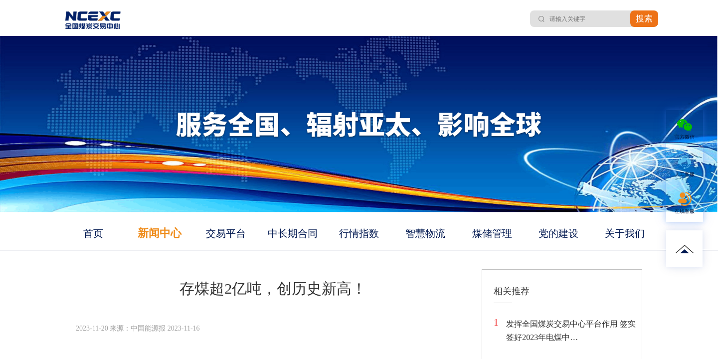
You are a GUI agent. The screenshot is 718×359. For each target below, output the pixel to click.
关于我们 (625, 233)
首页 (93, 233)
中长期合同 (293, 233)
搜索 (644, 18)
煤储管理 (492, 233)
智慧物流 (425, 233)
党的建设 (558, 233)
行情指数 (359, 233)
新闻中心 (159, 233)
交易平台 (226, 233)
